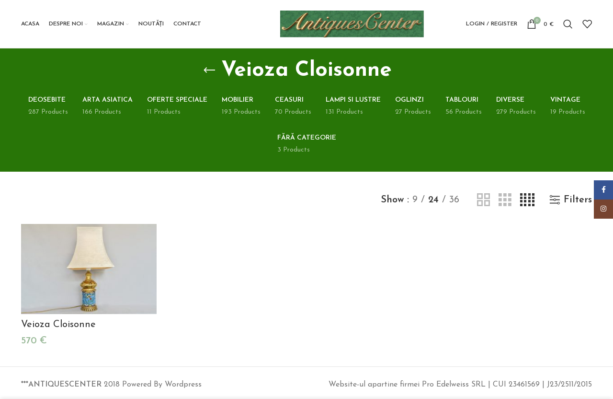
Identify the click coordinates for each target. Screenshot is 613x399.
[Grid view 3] (505, 200)
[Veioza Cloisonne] (89, 269)
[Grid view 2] (483, 200)
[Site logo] (352, 23)
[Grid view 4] (527, 200)
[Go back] (209, 70)
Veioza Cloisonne (58, 324)
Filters (578, 200)
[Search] (568, 24)
